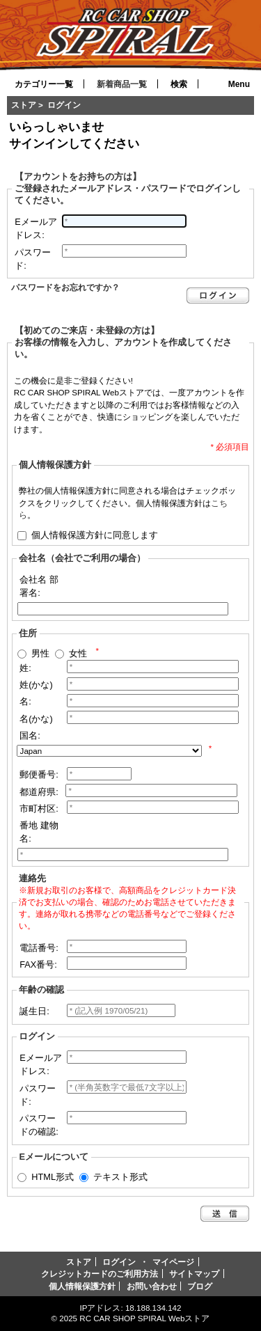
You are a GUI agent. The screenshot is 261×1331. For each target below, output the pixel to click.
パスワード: (33, 259)
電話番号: (38, 948)
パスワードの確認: (38, 1125)
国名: (29, 735)
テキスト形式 (120, 1177)
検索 (179, 84)
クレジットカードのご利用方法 (99, 1273)
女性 (78, 652)
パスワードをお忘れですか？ (65, 287)
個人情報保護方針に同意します (94, 534)
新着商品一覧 (122, 84)
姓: (25, 668)
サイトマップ (194, 1273)
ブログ (199, 1286)
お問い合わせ (152, 1286)
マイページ (173, 1261)
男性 (40, 652)
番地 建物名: (38, 832)
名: (25, 701)
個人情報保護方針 (82, 1286)
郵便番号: (38, 774)
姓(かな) (36, 684)
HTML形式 (52, 1177)
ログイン (119, 1261)
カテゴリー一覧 (44, 84)
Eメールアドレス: (36, 228)
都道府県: (38, 792)
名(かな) (36, 719)
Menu (239, 84)
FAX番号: (38, 964)
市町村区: (38, 808)
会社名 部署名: (38, 586)
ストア (23, 104)
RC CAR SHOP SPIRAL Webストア (144, 1318)
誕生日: (34, 1011)
